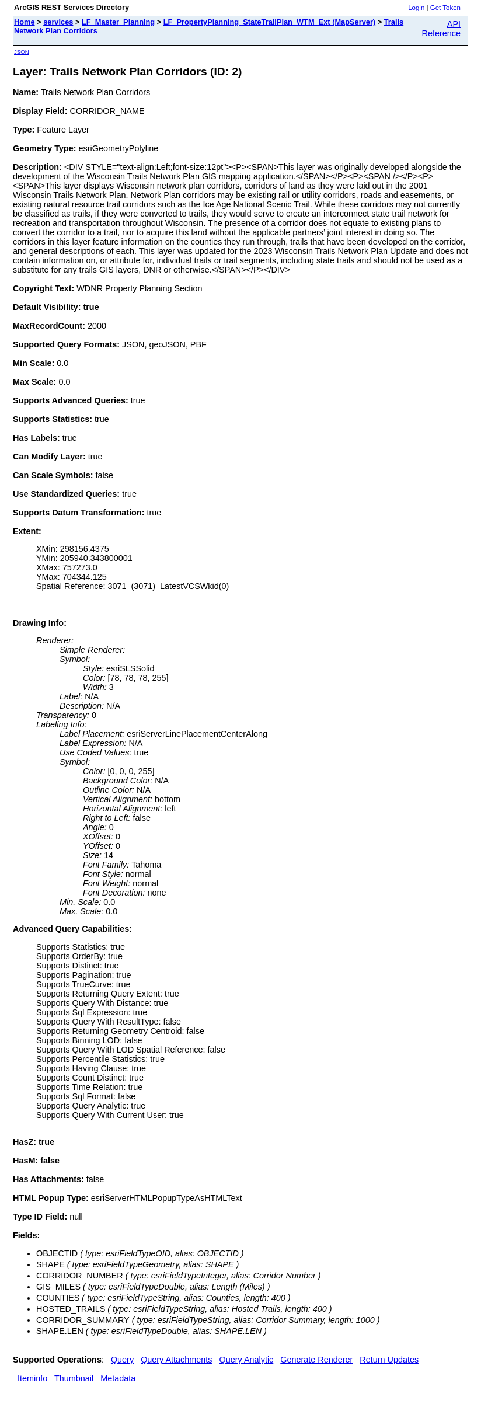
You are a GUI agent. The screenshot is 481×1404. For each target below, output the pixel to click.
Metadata (117, 1378)
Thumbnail (73, 1378)
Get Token (445, 7)
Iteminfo (32, 1378)
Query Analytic (246, 1359)
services (58, 22)
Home (24, 22)
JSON (21, 51)
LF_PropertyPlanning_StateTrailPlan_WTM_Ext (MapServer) (269, 22)
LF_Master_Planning (118, 22)
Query (122, 1359)
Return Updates (389, 1359)
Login (416, 7)
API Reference (441, 28)
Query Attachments (176, 1359)
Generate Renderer (316, 1359)
